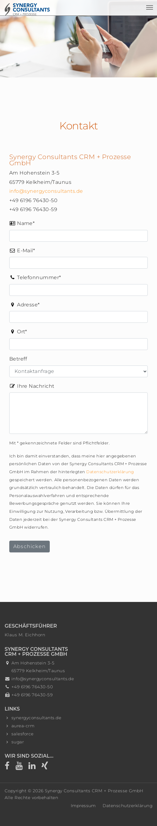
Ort (18, 331)
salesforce (22, 733)
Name (22, 222)
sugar (17, 741)
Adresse (24, 304)
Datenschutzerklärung (110, 471)
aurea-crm (22, 725)
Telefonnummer (35, 277)
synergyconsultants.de (36, 717)
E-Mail (22, 250)
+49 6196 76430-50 (32, 686)
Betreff (18, 359)
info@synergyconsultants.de (46, 191)
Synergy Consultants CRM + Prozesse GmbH (94, 790)
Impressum (83, 805)
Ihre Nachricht (31, 386)
